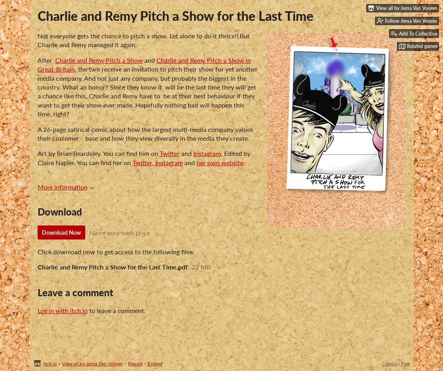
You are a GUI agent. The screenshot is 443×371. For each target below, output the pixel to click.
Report (135, 364)
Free (405, 364)
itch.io (50, 364)
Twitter (170, 153)
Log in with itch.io (63, 310)
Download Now (61, 232)
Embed (155, 364)
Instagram (207, 153)
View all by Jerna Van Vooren (92, 364)
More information (66, 187)
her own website (219, 162)
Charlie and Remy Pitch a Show (99, 60)
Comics (389, 364)
